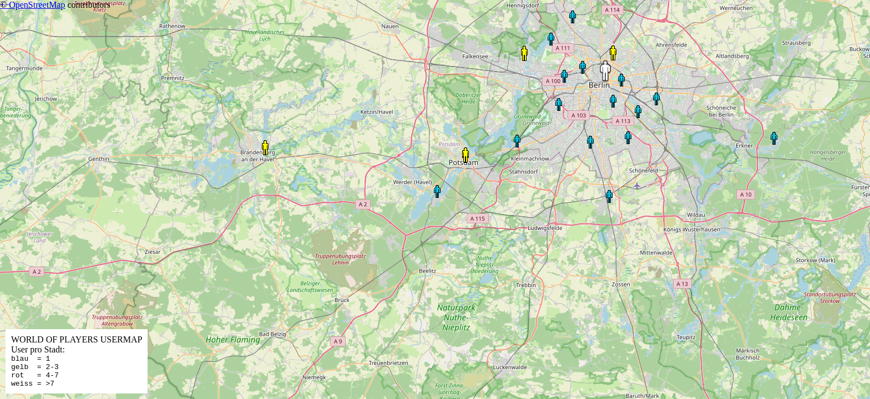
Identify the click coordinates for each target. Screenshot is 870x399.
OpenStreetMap (37, 4)
